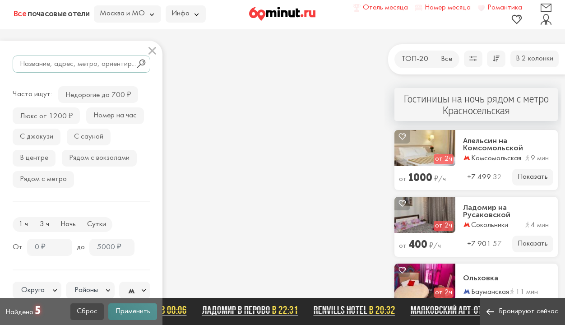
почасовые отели (51, 13)
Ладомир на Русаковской (486, 211)
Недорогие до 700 (98, 94)
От (18, 247)
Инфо (185, 13)
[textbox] (37, 290)
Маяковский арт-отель (468, 310)
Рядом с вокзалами (99, 158)
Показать (533, 177)
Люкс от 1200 (46, 115)
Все (446, 59)
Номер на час (115, 115)
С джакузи (36, 136)
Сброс (87, 311)
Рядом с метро (43, 179)
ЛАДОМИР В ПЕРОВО (252, 310)
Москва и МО (127, 13)
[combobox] (37, 290)
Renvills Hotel (356, 310)
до (81, 247)
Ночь (68, 224)
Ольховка (480, 278)
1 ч (23, 224)
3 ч (44, 224)
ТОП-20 (415, 59)
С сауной (88, 136)
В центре (34, 158)
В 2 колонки (534, 58)
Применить (133, 311)
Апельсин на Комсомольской (493, 144)
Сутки (96, 224)
